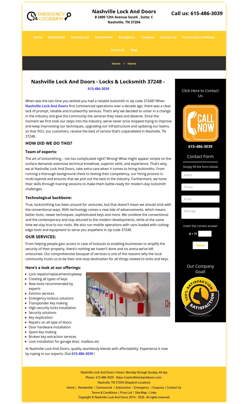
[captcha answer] (205, 234)
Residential (56, 37)
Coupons (147, 37)
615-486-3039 (207, 13)
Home (37, 37)
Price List (117, 50)
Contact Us (168, 37)
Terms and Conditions (199, 37)
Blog (134, 50)
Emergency (127, 37)
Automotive (104, 37)
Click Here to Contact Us (200, 93)
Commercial (80, 37)
